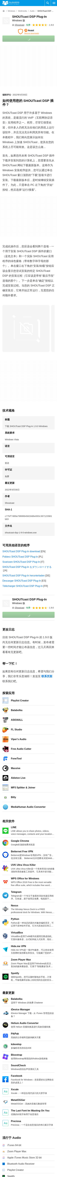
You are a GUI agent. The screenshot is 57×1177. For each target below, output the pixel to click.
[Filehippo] (10, 3)
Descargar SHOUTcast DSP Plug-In (21, 580)
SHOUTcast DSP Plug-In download (21, 551)
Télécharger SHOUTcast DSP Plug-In (22, 586)
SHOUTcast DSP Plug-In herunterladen (23, 575)
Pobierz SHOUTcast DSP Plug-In (20, 556)
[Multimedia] (22, 11)
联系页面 (46, 676)
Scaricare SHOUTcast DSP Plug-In (21, 562)
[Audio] (32, 11)
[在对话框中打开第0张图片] (25, 328)
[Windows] (11, 11)
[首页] (3, 11)
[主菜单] (54, 3)
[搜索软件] (48, 3)
